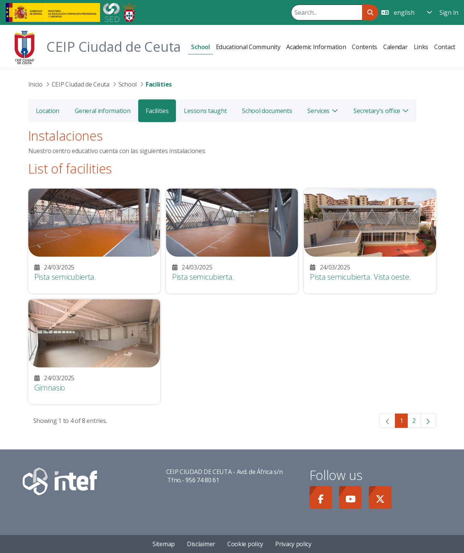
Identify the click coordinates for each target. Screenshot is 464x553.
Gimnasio (49, 388)
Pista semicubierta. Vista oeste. (360, 277)
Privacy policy (293, 544)
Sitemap (164, 544)
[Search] (326, 12)
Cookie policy (245, 544)
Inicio (35, 84)
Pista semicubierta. (65, 277)
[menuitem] (200, 47)
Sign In (448, 12)
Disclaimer (201, 544)
